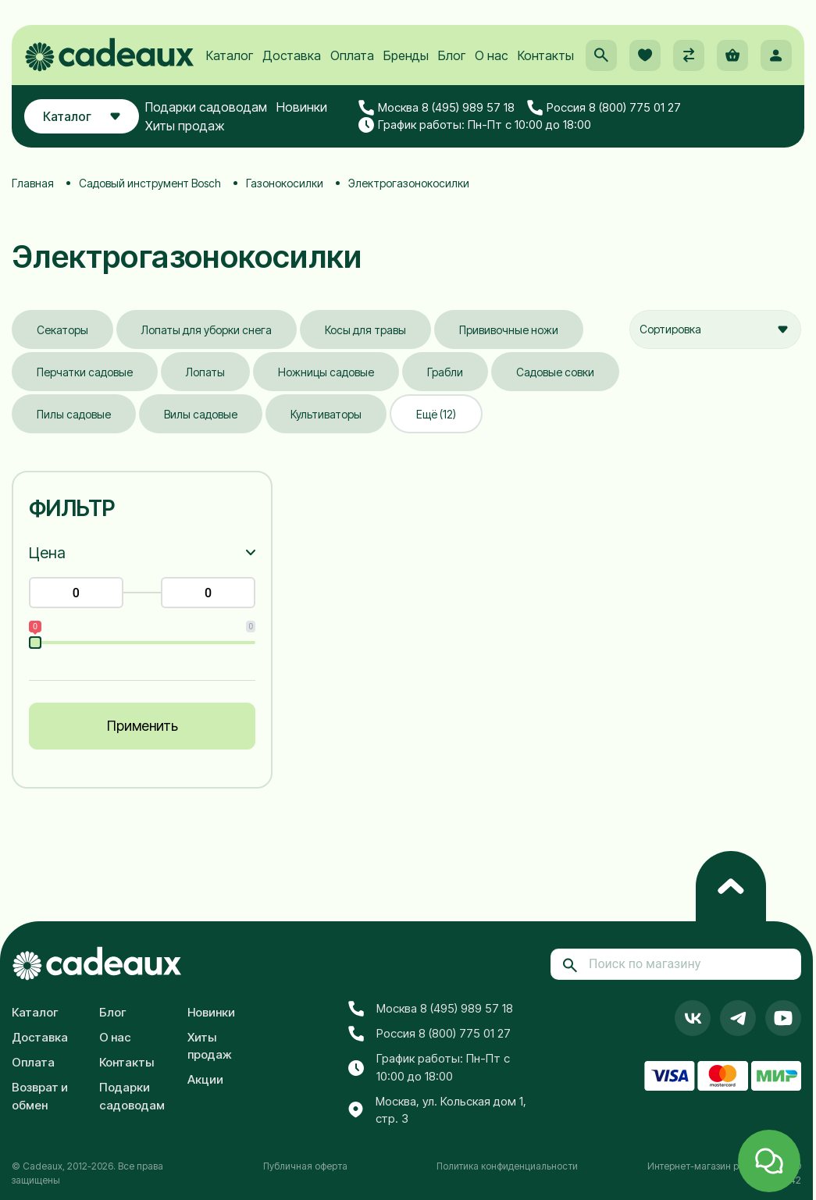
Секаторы (62, 329)
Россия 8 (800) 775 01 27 (604, 108)
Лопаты (205, 372)
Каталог (229, 55)
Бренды (406, 55)
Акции (205, 1079)
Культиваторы (326, 414)
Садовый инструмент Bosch (150, 183)
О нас (491, 55)
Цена (47, 552)
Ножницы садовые (326, 372)
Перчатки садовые (85, 372)
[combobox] (715, 329)
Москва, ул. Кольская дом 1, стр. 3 (437, 1110)
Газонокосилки (284, 183)
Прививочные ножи (508, 329)
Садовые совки (555, 372)
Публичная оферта (305, 1166)
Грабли (445, 372)
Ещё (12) (436, 414)
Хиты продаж (185, 126)
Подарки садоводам (206, 107)
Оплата (352, 55)
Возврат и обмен (40, 1096)
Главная (33, 183)
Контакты (546, 55)
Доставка (291, 55)
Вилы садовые (200, 414)
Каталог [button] (81, 116)
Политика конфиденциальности (507, 1166)
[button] (601, 55)
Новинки (301, 107)
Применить (142, 726)
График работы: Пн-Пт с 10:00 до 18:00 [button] (474, 125)
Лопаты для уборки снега (206, 329)
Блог (451, 55)
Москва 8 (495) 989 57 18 (436, 108)
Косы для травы (365, 329)
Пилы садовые (74, 414)
